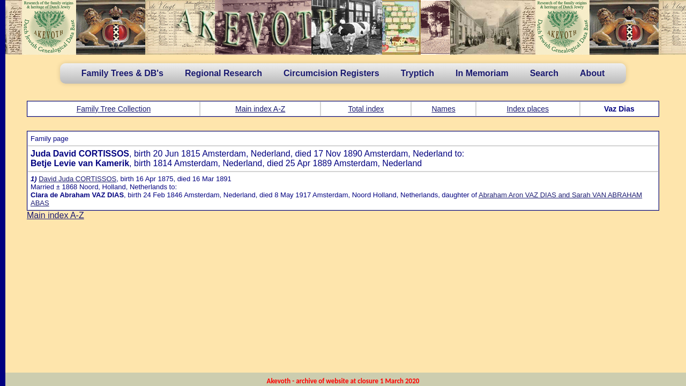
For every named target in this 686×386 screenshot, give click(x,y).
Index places (527, 109)
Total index (366, 109)
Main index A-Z (260, 109)
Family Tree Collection (114, 109)
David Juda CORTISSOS (77, 179)
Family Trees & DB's (122, 73)
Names (443, 109)
